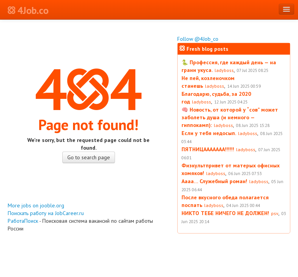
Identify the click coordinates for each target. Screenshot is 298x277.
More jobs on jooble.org (36, 205)
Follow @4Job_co (197, 38)
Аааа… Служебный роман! (214, 181)
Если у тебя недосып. (208, 133)
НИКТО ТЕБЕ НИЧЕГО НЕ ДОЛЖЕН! (225, 213)
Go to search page (88, 157)
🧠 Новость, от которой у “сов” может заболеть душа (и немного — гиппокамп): (229, 117)
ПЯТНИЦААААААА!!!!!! (207, 149)
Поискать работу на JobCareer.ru (46, 213)
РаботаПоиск (23, 220)
